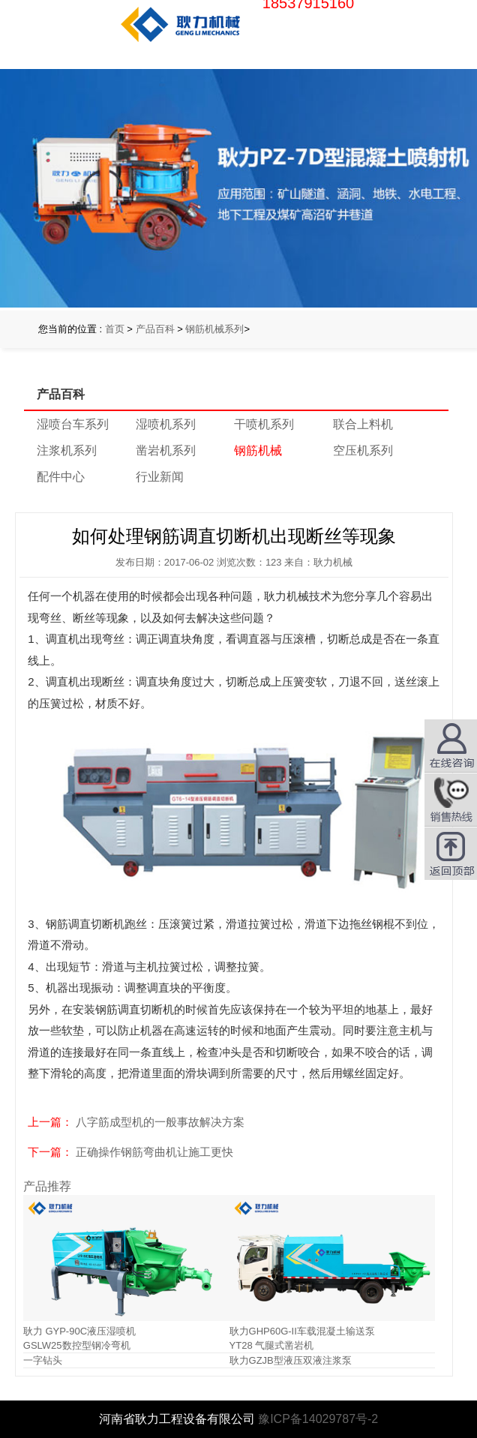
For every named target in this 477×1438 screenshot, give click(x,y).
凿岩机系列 (166, 450)
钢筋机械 (258, 450)
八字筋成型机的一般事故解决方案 (160, 1121)
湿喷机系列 (166, 424)
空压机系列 (363, 450)
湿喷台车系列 (73, 424)
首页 (114, 329)
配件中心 (61, 476)
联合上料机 (363, 424)
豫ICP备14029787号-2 (318, 1418)
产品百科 (155, 329)
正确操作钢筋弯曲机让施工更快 (154, 1151)
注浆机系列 (67, 450)
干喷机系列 (264, 424)
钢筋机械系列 (214, 329)
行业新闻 (160, 476)
